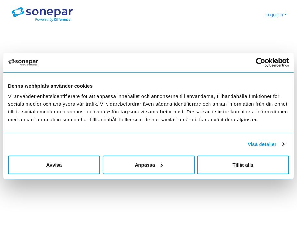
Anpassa (149, 164)
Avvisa (54, 164)
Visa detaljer (262, 144)
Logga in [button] (274, 14)
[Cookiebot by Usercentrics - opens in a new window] (263, 62)
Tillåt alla (243, 164)
